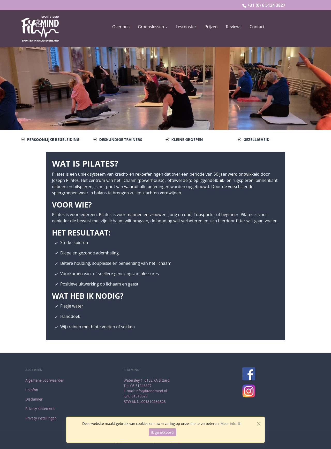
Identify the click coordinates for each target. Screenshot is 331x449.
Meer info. (229, 423)
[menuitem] (121, 29)
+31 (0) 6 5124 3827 (266, 5)
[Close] (259, 424)
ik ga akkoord (162, 432)
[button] (152, 27)
